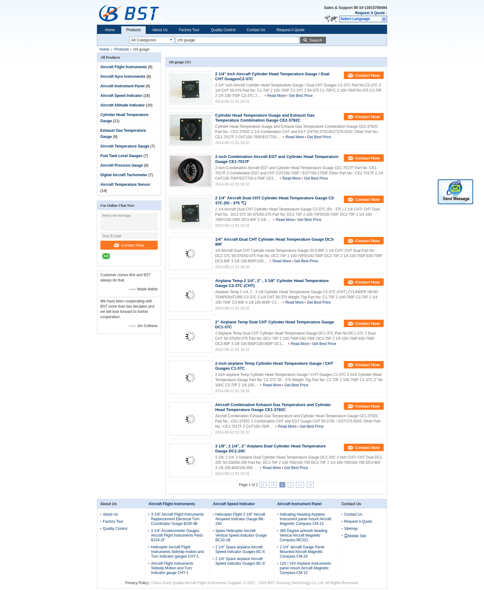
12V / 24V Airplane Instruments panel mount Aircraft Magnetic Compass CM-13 (305, 568)
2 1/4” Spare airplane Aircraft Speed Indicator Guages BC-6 (240, 549)
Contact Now (129, 245)
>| (310, 485)
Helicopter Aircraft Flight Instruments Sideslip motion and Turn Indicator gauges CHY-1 (177, 552)
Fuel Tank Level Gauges (121, 156)
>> (300, 485)
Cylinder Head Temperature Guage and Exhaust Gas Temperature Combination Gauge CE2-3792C (265, 118)
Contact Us (256, 30)
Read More (276, 95)
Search (315, 40)
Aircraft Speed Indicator (121, 95)
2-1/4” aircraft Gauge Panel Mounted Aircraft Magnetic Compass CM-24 (302, 552)
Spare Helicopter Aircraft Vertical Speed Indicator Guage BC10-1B (241, 535)
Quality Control (223, 30)
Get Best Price (300, 95)
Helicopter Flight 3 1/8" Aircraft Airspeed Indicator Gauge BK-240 (240, 519)
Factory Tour (189, 30)
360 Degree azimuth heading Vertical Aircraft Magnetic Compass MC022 (303, 535)
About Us (159, 30)
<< (273, 485)
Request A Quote (370, 13)
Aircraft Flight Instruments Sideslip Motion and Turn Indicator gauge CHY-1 (172, 568)
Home (110, 30)
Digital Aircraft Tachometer (124, 175)
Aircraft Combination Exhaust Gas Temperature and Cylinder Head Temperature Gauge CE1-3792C (273, 407)
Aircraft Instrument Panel (122, 86)
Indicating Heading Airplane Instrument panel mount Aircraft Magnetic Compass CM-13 (305, 519)
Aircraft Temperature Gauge (124, 146)
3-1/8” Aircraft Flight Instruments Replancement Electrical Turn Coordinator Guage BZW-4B (177, 519)
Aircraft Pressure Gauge (121, 165)
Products (133, 30)
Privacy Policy (136, 583)
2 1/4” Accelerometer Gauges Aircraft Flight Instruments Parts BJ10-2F (177, 535)
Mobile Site (355, 536)
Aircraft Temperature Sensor (125, 184)
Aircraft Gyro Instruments (122, 76)
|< (263, 485)
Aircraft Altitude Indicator (122, 105)
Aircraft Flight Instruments (123, 67)
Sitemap (351, 528)
